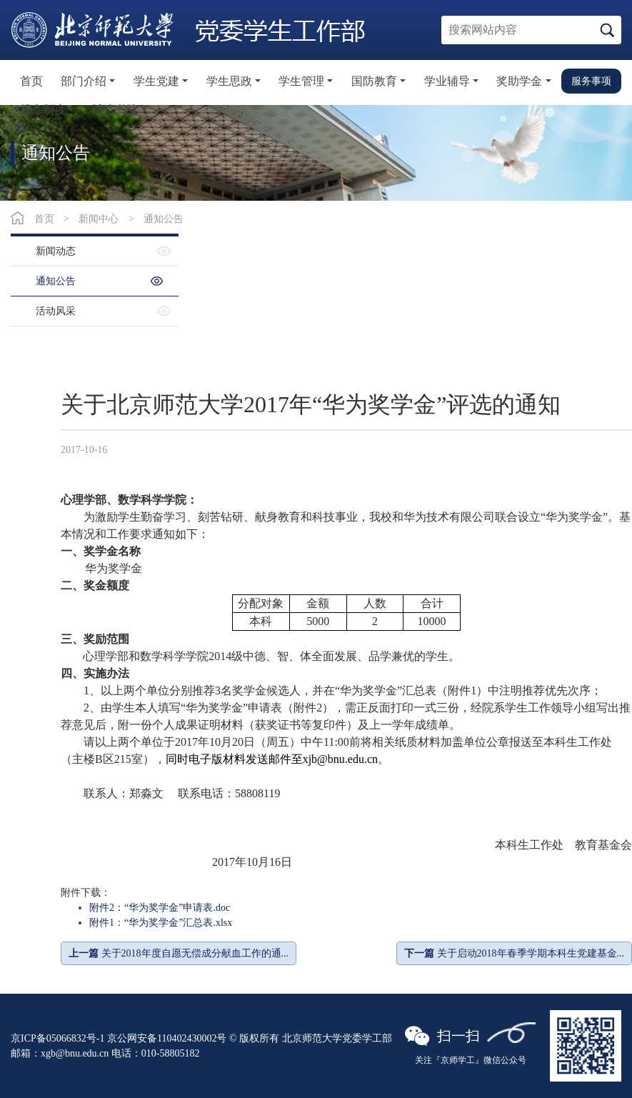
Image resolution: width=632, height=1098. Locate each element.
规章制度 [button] (43, 110)
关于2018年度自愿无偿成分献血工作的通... (179, 953)
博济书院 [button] (115, 110)
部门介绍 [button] (83, 81)
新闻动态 (56, 251)
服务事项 (591, 80)
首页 (31, 81)
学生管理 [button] (301, 81)
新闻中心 (99, 219)
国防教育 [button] (374, 81)
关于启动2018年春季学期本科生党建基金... (514, 953)
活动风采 (56, 311)
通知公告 (164, 219)
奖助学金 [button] (519, 81)
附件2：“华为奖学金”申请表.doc (159, 907)
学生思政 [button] (229, 81)
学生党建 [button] (156, 81)
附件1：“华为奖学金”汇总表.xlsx (160, 922)
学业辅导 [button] (447, 81)
